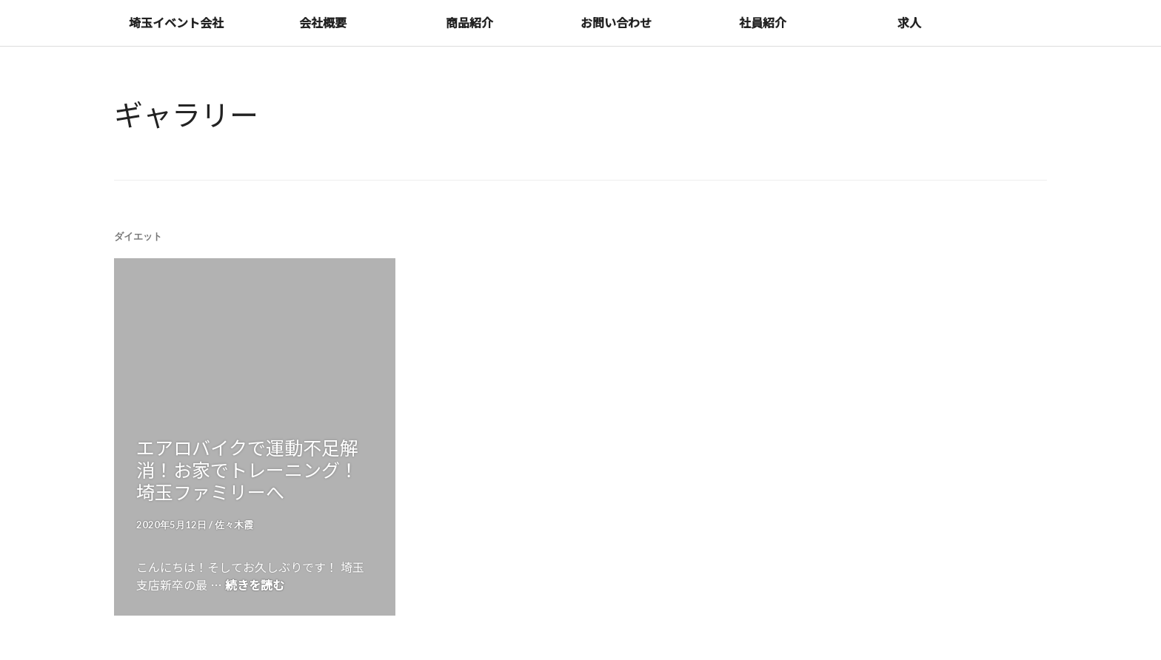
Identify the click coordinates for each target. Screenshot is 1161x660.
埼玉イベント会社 (176, 22)
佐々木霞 (234, 525)
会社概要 (323, 22)
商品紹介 (469, 22)
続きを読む (254, 584)
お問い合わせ (616, 22)
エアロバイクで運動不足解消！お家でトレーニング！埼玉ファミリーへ (247, 469)
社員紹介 (762, 22)
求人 (909, 22)
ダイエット (138, 236)
